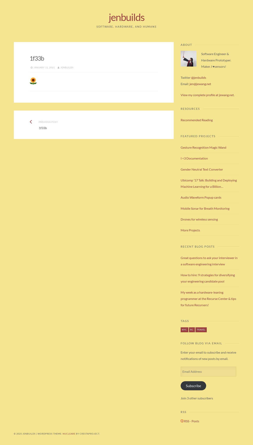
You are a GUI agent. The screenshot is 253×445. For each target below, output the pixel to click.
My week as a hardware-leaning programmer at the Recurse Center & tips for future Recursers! (208, 298)
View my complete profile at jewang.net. (207, 95)
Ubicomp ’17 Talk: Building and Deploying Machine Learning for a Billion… (209, 183)
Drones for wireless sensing (199, 219)
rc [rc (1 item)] (192, 329)
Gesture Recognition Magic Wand (203, 147)
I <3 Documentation (194, 158)
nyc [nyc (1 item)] (184, 329)
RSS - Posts (190, 421)
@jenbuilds (198, 77)
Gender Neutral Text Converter (202, 169)
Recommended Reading (197, 120)
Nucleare (69, 433)
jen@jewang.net (200, 84)
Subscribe (193, 386)
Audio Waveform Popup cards (201, 197)
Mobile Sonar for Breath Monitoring (205, 208)
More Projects (190, 230)
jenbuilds (126, 17)
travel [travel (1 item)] (201, 329)
